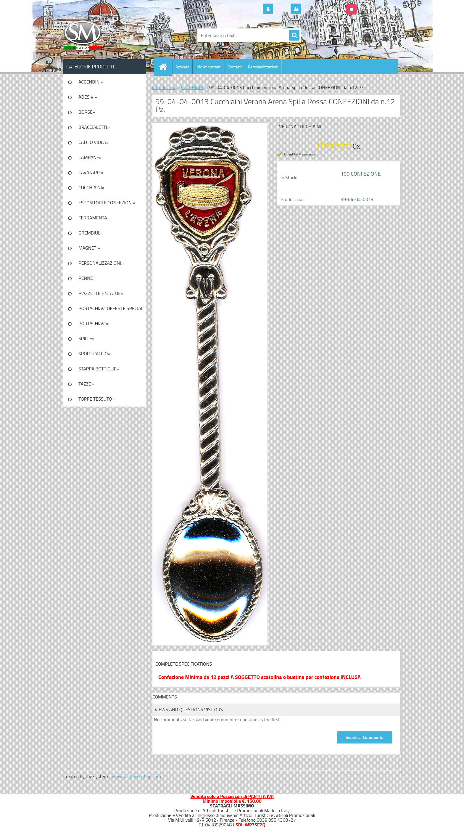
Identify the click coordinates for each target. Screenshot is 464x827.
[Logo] (104, 35)
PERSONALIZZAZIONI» (101, 262)
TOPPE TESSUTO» (96, 398)
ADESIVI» (87, 96)
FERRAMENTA (92, 217)
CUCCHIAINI (192, 87)
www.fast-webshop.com (136, 776)
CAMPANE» (90, 157)
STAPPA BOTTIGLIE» (98, 368)
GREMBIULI (90, 232)
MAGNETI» (89, 247)
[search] (294, 35)
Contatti (235, 67)
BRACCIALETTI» (94, 127)
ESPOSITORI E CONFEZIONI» (106, 202)
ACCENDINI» (90, 81)
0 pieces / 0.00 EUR (377, 6)
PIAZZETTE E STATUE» (100, 293)
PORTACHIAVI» (93, 323)
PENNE (85, 278)
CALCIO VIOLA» (93, 142)
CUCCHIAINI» (91, 187)
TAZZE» (86, 383)
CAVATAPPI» (90, 172)
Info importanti (209, 67)
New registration (320, 9)
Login (281, 9)
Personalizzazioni (263, 67)
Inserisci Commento (365, 737)
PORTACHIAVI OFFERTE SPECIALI (111, 308)
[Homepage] (165, 66)
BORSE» (86, 111)
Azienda (182, 67)
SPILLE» (86, 338)
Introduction (164, 87)
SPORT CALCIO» (94, 353)
